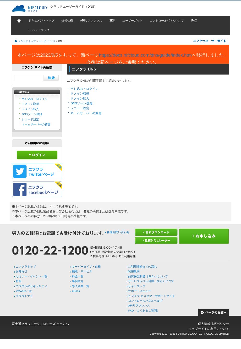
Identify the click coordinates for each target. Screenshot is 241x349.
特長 (19, 281)
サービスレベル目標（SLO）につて (151, 281)
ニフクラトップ (26, 266)
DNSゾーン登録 (82, 103)
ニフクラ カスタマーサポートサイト (151, 296)
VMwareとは (24, 291)
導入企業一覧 (80, 286)
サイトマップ (136, 286)
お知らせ (21, 271)
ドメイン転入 (80, 98)
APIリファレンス (91, 20)
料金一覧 (77, 276)
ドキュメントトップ (41, 20)
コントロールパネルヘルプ (167, 20)
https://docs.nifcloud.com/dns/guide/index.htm (145, 55)
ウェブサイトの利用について (209, 329)
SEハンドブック (38, 30)
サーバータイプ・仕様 (86, 266)
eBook (76, 291)
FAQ (194, 20)
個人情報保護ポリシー (213, 324)
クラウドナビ (24, 296)
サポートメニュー (139, 291)
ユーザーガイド (132, 20)
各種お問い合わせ (118, 232)
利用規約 (134, 271)
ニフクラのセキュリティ (31, 286)
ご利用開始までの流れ (142, 266)
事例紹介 (77, 281)
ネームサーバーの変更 (86, 113)
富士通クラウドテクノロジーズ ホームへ (40, 324)
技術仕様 (67, 20)
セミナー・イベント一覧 (31, 276)
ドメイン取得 (80, 93)
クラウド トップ (27, 41)
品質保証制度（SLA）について (148, 276)
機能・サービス (82, 271)
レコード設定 (80, 108)
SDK (112, 20)
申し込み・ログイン (85, 89)
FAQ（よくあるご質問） (143, 310)
